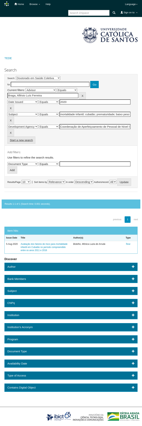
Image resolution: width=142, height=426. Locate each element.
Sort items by (40, 182)
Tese (128, 244)
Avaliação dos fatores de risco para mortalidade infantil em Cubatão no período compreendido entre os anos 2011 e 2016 (44, 247)
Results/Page (14, 182)
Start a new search (21, 140)
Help (48, 4)
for (8, 84)
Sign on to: (129, 12)
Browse (35, 4)
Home (19, 4)
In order (70, 182)
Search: (11, 78)
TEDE (8, 58)
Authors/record (101, 182)
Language (131, 4)
